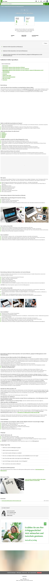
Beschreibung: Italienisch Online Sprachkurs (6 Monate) (14, 67)
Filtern (45, 43)
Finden (44, 4)
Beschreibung (5, 65)
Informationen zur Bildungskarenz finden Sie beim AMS (28, 412)
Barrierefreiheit (33, 572)
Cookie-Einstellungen (11, 572)
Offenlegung (19, 572)
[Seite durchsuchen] (23, 4)
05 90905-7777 (26, 579)
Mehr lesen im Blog (6, 78)
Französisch (4, 133)
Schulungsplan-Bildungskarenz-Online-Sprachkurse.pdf (11, 500)
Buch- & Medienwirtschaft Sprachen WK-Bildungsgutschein (13, 6)
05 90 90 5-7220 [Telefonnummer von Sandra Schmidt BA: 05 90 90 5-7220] (13, 512)
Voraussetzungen (6, 72)
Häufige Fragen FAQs (7, 75)
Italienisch (4, 135)
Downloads (5, 79)
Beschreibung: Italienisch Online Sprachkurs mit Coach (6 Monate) (16, 68)
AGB (29, 572)
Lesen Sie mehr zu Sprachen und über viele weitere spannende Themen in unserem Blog (35, 480)
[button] (24, 47)
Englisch (3, 132)
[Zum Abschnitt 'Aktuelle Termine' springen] (19, 21)
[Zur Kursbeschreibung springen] (29, 21)
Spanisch (3, 136)
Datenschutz (24, 572)
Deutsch (3, 137)
